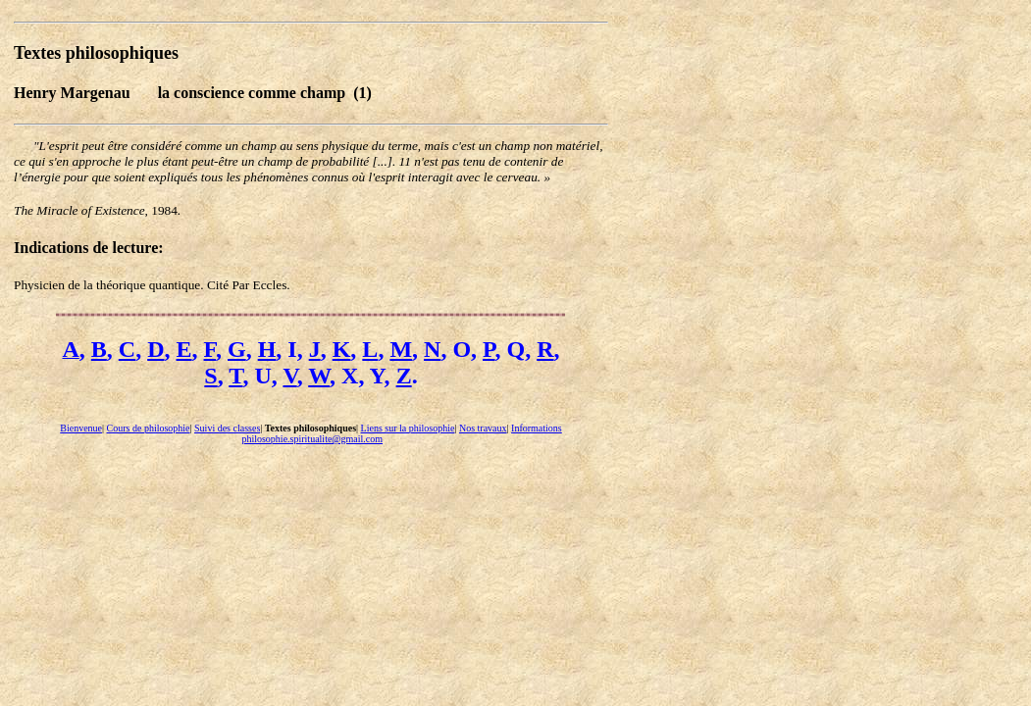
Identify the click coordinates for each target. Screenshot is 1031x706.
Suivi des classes (227, 428)
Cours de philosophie (148, 428)
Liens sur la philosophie (408, 428)
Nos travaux (483, 428)
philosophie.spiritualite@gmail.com (312, 438)
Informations (536, 428)
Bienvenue (81, 428)
